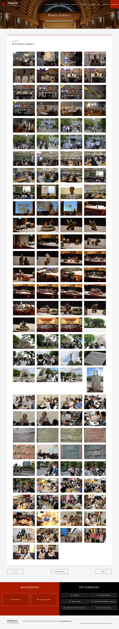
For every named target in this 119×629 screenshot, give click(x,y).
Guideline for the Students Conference (104, 601)
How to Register (15, 599)
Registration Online (45, 599)
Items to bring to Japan (104, 607)
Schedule (76, 595)
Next (103, 571)
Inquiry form (105, 4)
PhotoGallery (92, 4)
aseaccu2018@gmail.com (65, 621)
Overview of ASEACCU (51, 4)
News (99, 4)
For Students (83, 4)
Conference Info (64, 4)
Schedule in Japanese (104, 595)
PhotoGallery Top (59, 571)
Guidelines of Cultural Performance (76, 607)
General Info (74, 4)
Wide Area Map (75, 601)
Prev (15, 571)
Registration (114, 4)
